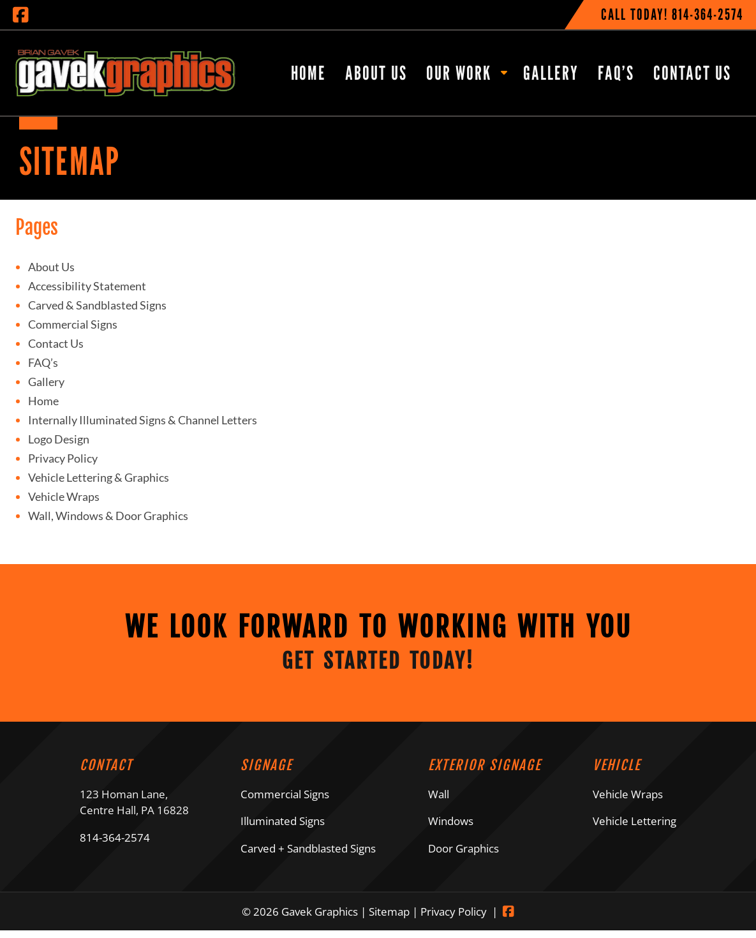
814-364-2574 (115, 845)
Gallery (551, 72)
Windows (450, 828)
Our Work (458, 72)
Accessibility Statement (87, 286)
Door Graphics (463, 856)
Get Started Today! (378, 665)
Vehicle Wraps (64, 496)
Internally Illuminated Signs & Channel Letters (142, 420)
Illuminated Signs (283, 828)
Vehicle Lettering (634, 828)
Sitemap (389, 919)
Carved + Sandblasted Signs (308, 856)
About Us (376, 72)
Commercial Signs (72, 324)
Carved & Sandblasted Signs (97, 305)
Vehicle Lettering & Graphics (98, 477)
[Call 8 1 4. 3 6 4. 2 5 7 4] (707, 14)
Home (308, 72)
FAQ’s (616, 72)
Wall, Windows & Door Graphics (108, 516)
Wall (438, 801)
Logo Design (58, 439)
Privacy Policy (63, 458)
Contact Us (692, 72)
